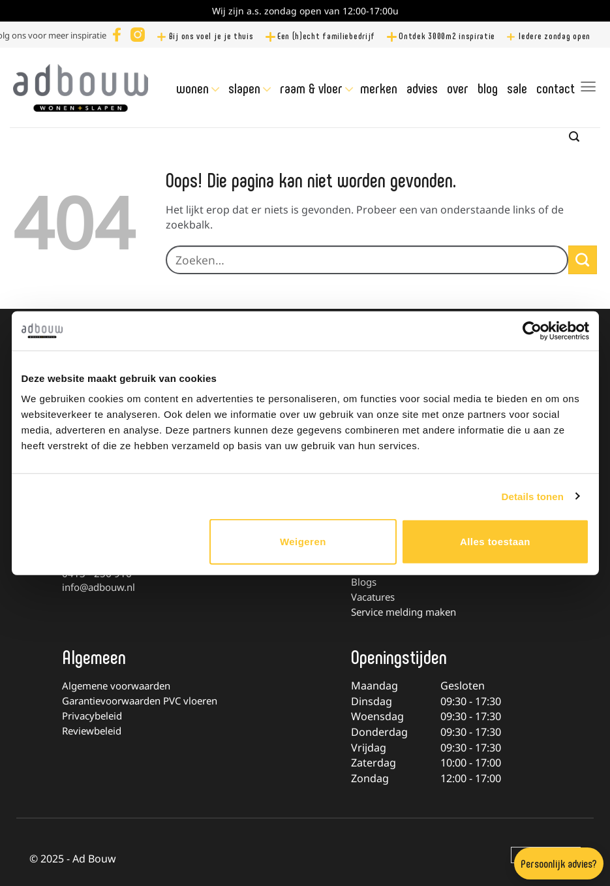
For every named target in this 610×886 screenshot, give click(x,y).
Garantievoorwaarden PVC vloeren (139, 700)
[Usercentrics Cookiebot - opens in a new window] (532, 330)
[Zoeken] (574, 137)
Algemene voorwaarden (116, 685)
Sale (517, 87)
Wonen (192, 88)
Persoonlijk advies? (559, 863)
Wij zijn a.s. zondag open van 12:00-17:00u (305, 11)
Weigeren (303, 541)
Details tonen (533, 495)
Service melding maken (403, 611)
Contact (555, 87)
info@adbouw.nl (98, 586)
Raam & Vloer (311, 88)
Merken (378, 87)
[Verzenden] (582, 259)
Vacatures (373, 596)
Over (457, 87)
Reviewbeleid (91, 730)
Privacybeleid (92, 715)
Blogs (363, 581)
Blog (488, 87)
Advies (422, 87)
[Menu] (588, 86)
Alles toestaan (495, 541)
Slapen (244, 88)
